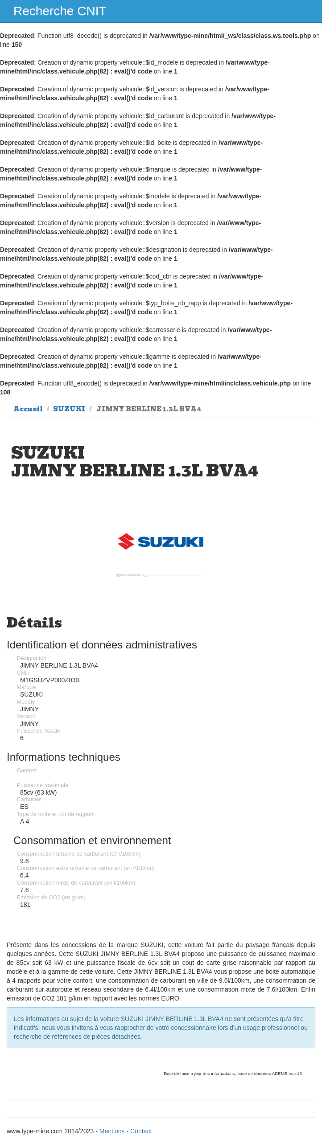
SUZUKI (69, 409)
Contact (141, 1131)
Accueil (28, 409)
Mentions (112, 1131)
